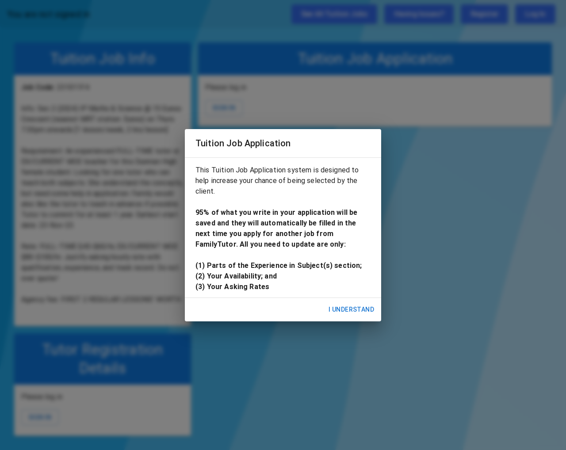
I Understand (351, 309)
